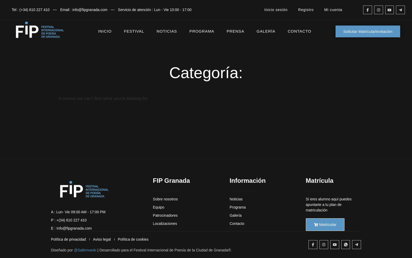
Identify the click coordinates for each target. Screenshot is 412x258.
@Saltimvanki (85, 250)
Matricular (325, 224)
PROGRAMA (201, 31)
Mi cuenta (333, 10)
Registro (306, 10)
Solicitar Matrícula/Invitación (368, 31)
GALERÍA (266, 31)
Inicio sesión (276, 10)
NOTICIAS (167, 31)
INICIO (105, 31)
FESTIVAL (134, 31)
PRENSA (235, 31)
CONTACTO (299, 31)
